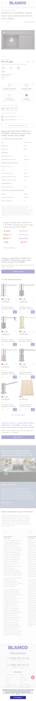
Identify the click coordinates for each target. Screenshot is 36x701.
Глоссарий (8, 667)
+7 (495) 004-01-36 (18, 638)
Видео (22, 654)
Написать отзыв (18, 271)
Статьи (22, 657)
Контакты (22, 669)
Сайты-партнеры (24, 667)
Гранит (17, 7)
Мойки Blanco (10, 7)
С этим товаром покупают (16, 125)
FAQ (21, 662)
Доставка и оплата (10, 654)
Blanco (2, 7)
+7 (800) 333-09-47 (18, 645)
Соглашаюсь (18, 697)
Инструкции (8, 669)
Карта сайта (23, 659)
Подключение (9, 657)
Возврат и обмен (25, 664)
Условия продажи (10, 664)
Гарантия (7, 662)
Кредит (7, 659)
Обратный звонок (18, 633)
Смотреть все (6, 482)
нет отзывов (6, 21)
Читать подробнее (10, 248)
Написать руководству (18, 684)
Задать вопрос (18, 437)
